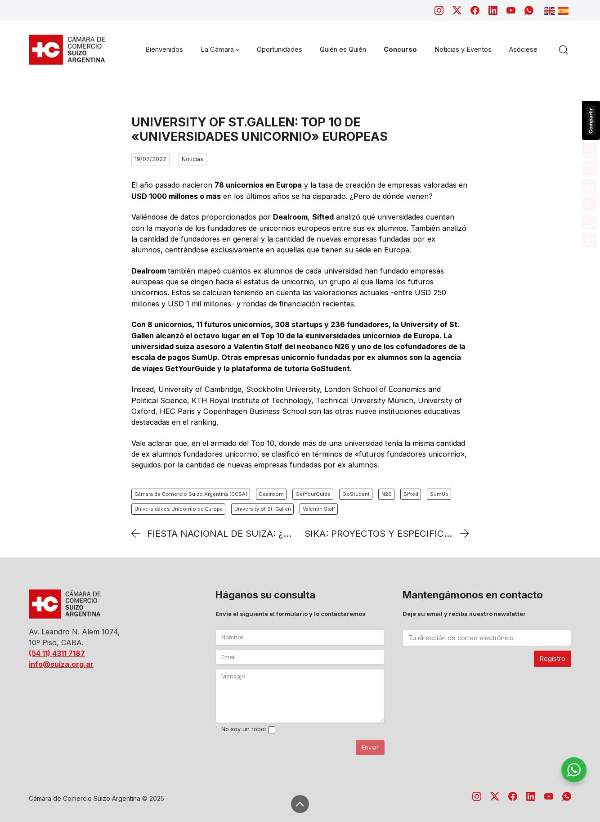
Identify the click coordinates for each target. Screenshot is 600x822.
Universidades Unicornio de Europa (178, 509)
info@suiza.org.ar (61, 664)
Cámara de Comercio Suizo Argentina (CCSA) (190, 494)
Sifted (410, 494)
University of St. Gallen (262, 509)
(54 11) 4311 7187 (57, 653)
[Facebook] (474, 10)
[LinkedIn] (492, 10)
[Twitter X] (456, 10)
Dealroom (271, 494)
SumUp (439, 494)
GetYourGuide (313, 494)
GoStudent (356, 494)
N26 (386, 494)
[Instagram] (438, 10)
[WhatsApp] (528, 10)
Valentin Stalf (319, 509)
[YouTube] (510, 10)
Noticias (192, 159)
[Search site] (564, 50)
